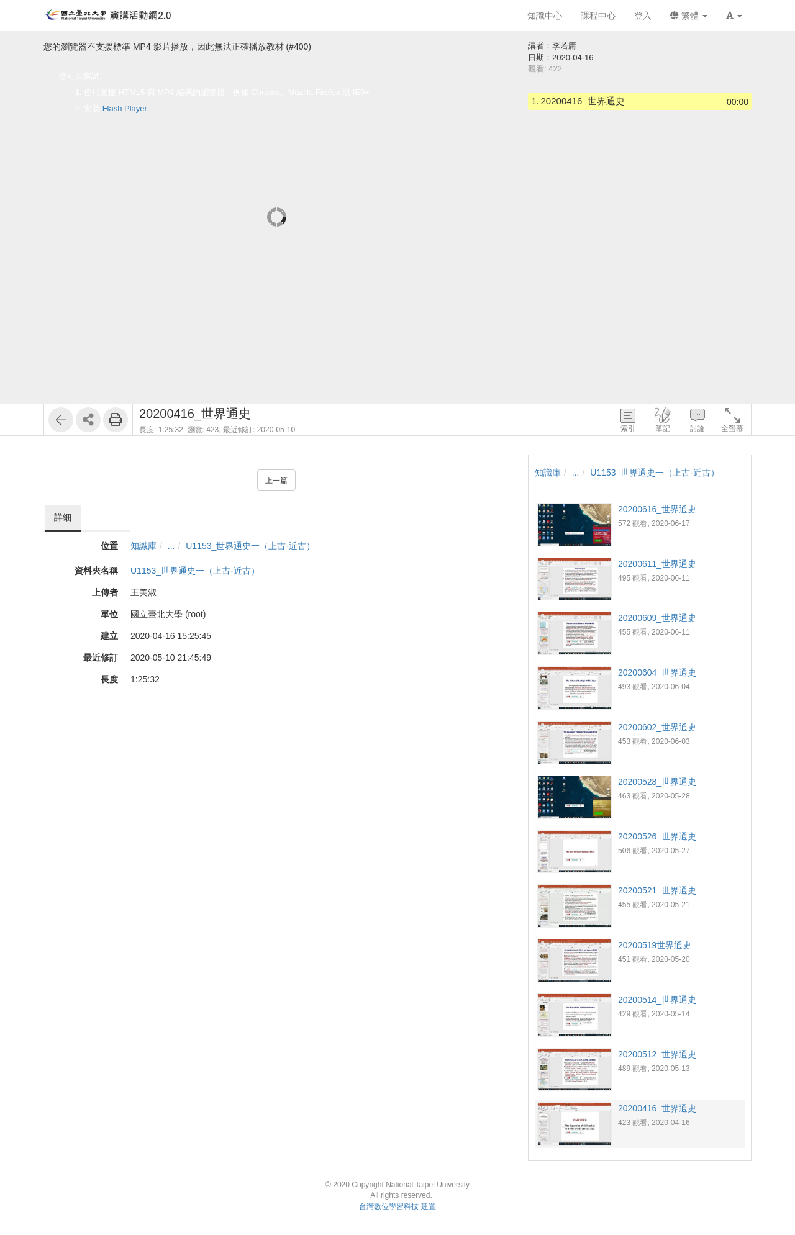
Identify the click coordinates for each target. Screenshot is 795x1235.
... (171, 546)
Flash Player (124, 108)
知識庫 (143, 546)
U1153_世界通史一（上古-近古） (250, 546)
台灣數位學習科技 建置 (397, 1206)
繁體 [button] (688, 15)
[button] (734, 15)
